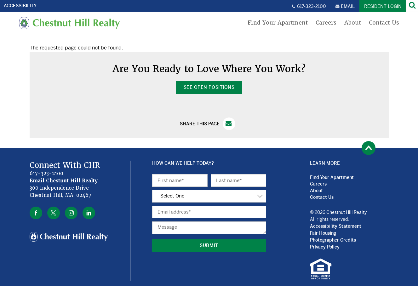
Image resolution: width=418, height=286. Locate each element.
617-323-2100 (311, 6)
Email (348, 6)
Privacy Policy (325, 247)
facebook (36, 213)
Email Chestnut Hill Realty (64, 181)
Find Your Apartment (278, 23)
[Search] (412, 6)
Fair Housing (323, 233)
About (352, 23)
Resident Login (383, 6)
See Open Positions (209, 87)
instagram (71, 213)
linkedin (89, 213)
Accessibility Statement (335, 226)
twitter (53, 213)
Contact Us (384, 23)
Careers (326, 23)
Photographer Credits (333, 240)
